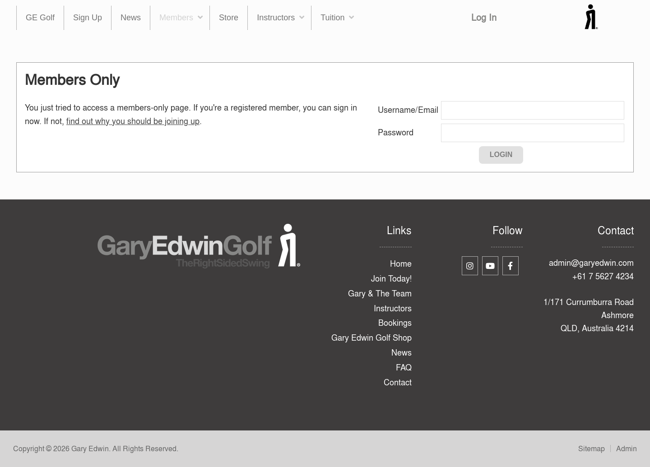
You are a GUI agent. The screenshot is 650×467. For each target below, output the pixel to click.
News (401, 352)
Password (395, 132)
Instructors (393, 308)
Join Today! (391, 278)
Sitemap (591, 448)
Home (401, 263)
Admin (626, 448)
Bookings (395, 322)
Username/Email (408, 110)
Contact (398, 382)
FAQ (404, 367)
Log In (484, 17)
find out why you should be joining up (133, 121)
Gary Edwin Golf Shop (371, 337)
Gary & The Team (380, 293)
